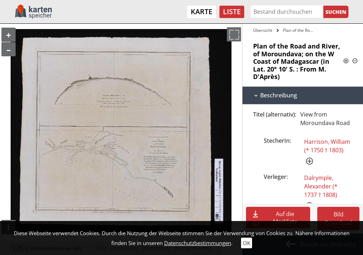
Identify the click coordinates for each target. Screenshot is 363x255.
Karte (201, 11)
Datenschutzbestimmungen (197, 242)
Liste (232, 11)
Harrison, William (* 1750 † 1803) (327, 146)
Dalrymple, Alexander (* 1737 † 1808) (320, 186)
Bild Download (338, 218)
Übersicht (262, 30)
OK (246, 242)
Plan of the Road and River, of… (299, 30)
